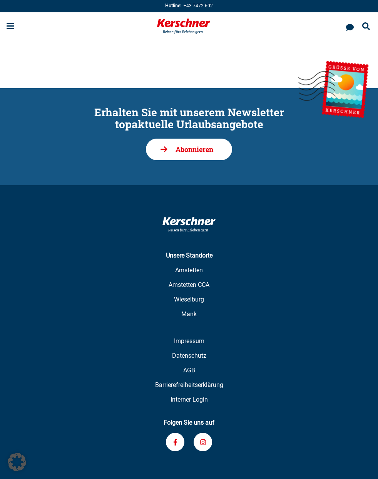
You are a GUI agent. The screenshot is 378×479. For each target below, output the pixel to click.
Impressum (189, 341)
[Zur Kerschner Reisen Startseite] (183, 26)
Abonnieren (194, 149)
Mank (189, 314)
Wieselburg (189, 299)
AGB (189, 370)
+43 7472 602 (189, 6)
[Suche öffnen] (366, 27)
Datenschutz (189, 355)
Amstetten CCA (189, 284)
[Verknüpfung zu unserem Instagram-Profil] (203, 442)
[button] (17, 462)
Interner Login (189, 399)
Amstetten (189, 270)
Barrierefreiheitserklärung (189, 385)
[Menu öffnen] (10, 27)
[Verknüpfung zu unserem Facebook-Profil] (175, 442)
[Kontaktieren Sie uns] (350, 26)
